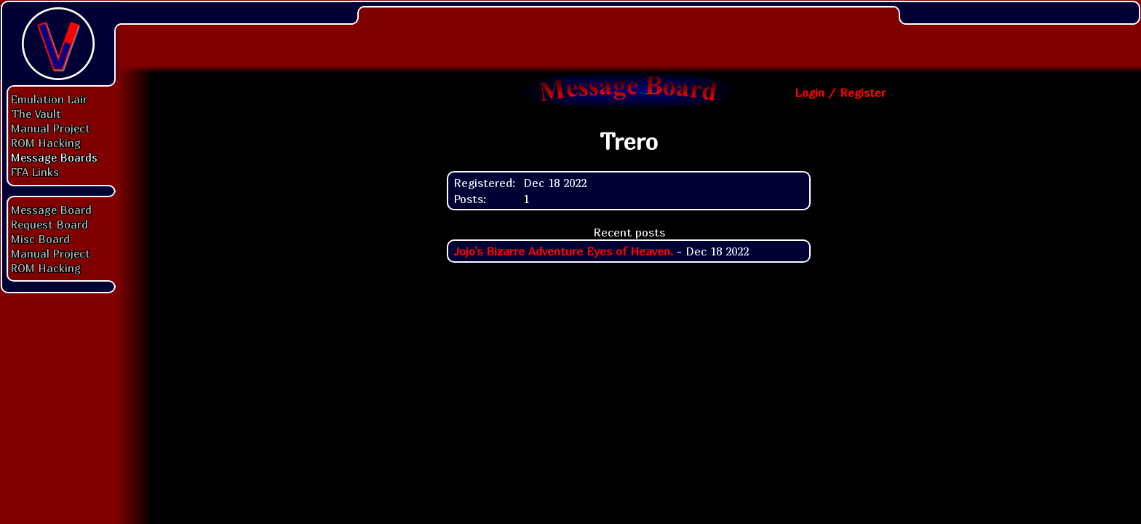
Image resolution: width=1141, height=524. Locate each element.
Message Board (51, 209)
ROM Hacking (46, 142)
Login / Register (840, 92)
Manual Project (50, 128)
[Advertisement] (629, 33)
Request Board (49, 224)
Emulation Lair (49, 99)
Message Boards (54, 157)
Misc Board (40, 238)
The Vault (36, 113)
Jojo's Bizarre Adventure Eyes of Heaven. (563, 251)
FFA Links (35, 171)
